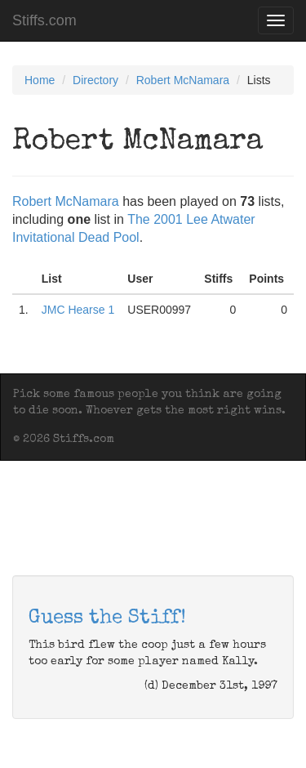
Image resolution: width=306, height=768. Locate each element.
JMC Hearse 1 (78, 309)
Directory (95, 80)
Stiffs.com (44, 20)
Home (39, 80)
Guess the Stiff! (107, 618)
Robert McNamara (182, 80)
